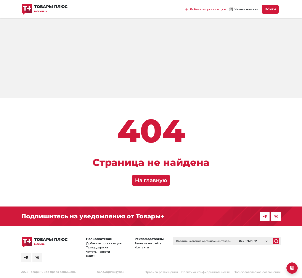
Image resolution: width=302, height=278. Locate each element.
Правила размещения (161, 272)
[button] (50, 11)
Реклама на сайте (148, 243)
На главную (151, 180)
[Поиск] (276, 241)
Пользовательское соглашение (257, 272)
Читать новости (98, 251)
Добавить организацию (104, 243)
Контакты (142, 247)
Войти (270, 9)
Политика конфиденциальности (205, 272)
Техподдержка (97, 247)
